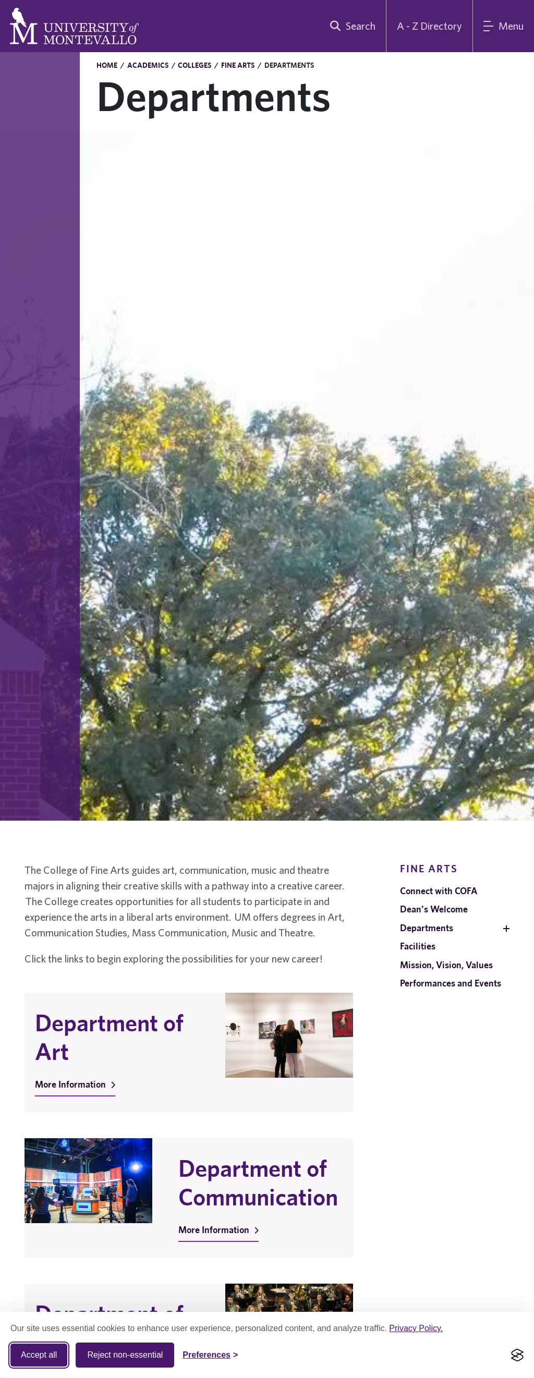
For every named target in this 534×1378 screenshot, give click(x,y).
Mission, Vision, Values (446, 964)
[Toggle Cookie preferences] (210, 1355)
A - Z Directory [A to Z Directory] (429, 26)
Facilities (417, 946)
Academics (147, 65)
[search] (350, 26)
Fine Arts (237, 65)
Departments (426, 927)
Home (106, 65)
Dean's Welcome (434, 909)
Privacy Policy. (416, 1328)
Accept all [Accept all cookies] (39, 1354)
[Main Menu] (503, 26)
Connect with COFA (439, 890)
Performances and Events (450, 983)
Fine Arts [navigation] (429, 868)
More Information (75, 1084)
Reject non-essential (125, 1354)
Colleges (194, 65)
